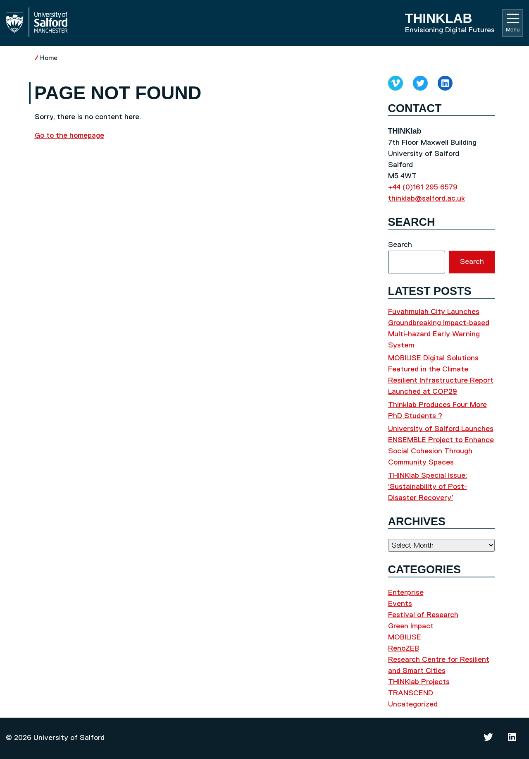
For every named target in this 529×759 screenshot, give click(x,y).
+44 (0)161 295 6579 (423, 187)
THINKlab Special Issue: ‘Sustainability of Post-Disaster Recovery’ (427, 487)
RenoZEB (403, 648)
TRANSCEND (410, 693)
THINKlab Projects (419, 682)
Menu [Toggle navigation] (512, 23)
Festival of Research (423, 615)
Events (400, 604)
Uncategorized (413, 704)
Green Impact (411, 626)
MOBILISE (404, 637)
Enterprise (406, 592)
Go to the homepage (69, 135)
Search (400, 245)
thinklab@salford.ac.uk (426, 198)
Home (48, 58)
